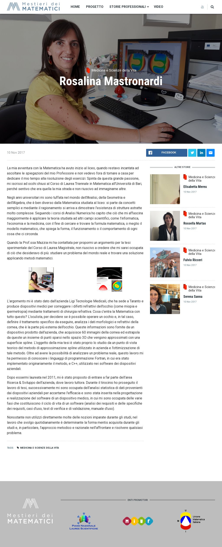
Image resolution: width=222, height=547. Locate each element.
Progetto (94, 6)
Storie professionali (127, 6)
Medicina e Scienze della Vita (39, 447)
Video (158, 6)
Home (75, 6)
